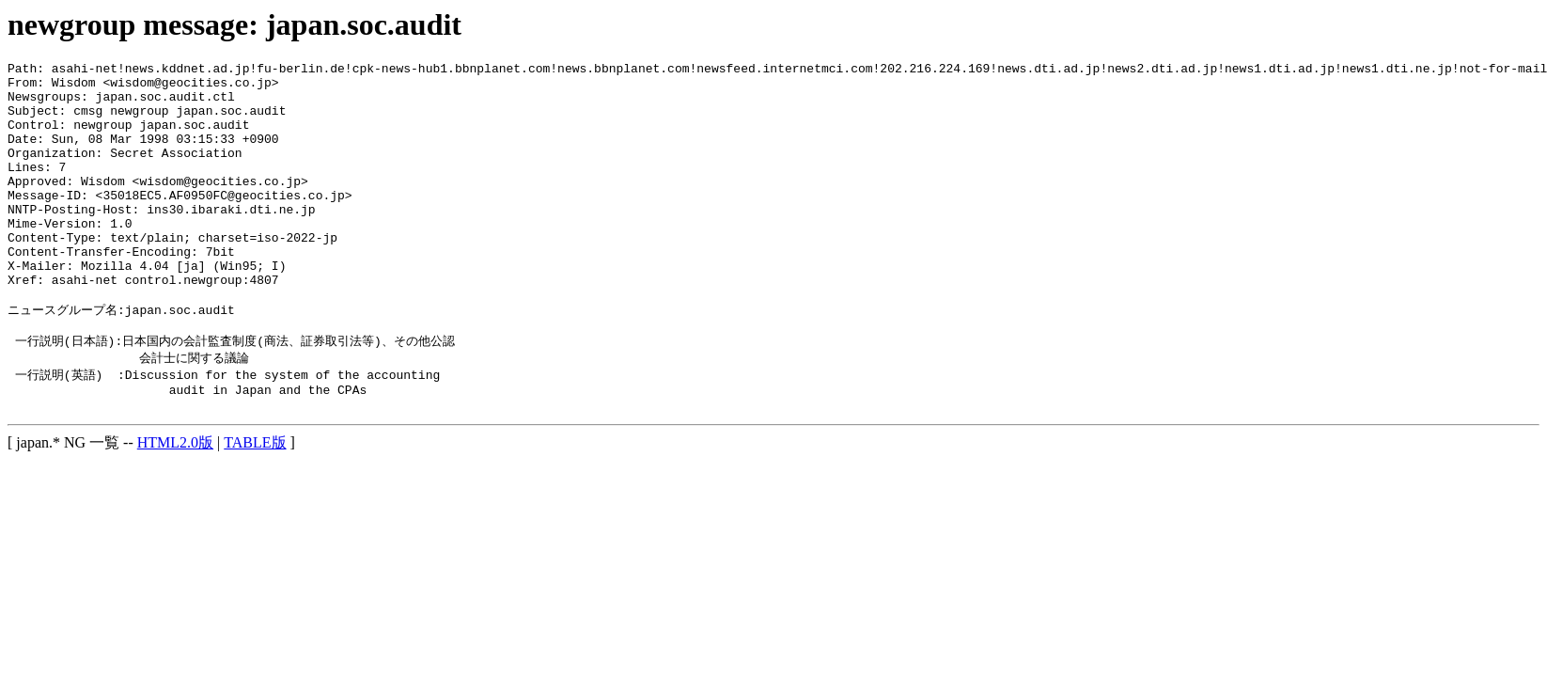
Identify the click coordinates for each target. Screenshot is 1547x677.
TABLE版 (255, 503)
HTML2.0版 (175, 503)
